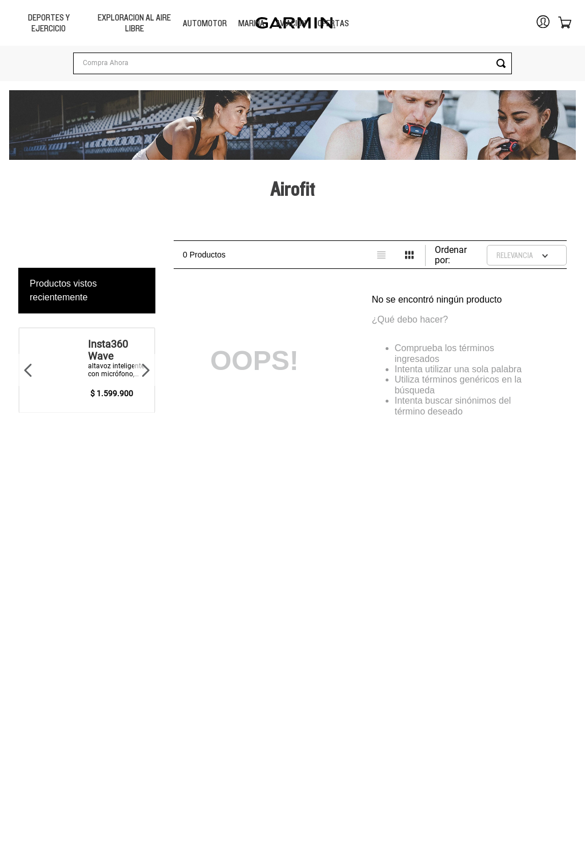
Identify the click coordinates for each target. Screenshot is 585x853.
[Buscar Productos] (187, 63)
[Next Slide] (145, 370)
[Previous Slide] (28, 370)
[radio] (381, 255)
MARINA (251, 23)
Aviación (291, 23)
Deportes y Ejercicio (49, 23)
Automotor (205, 23)
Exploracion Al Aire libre (134, 23)
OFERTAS (333, 23)
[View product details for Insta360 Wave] (86, 370)
